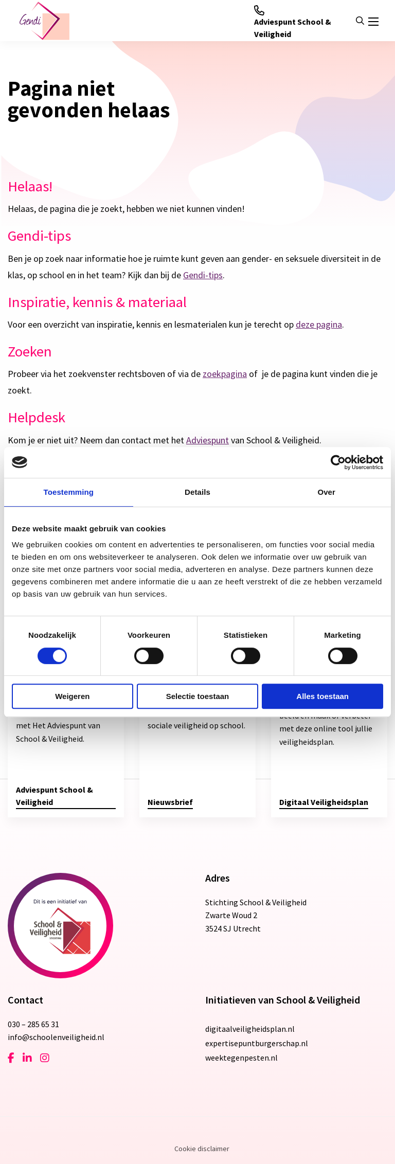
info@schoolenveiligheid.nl (56, 1037)
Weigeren (72, 696)
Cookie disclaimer (201, 1148)
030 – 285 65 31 (33, 1024)
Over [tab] (326, 492)
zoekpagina (225, 374)
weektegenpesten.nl (241, 1057)
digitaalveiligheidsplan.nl (250, 1029)
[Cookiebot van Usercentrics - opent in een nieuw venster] (338, 462)
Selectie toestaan (197, 696)
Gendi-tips (203, 275)
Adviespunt (207, 440)
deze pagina (319, 324)
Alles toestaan (322, 696)
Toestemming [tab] (69, 492)
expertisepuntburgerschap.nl (256, 1043)
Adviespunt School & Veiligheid (292, 22)
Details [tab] (197, 492)
